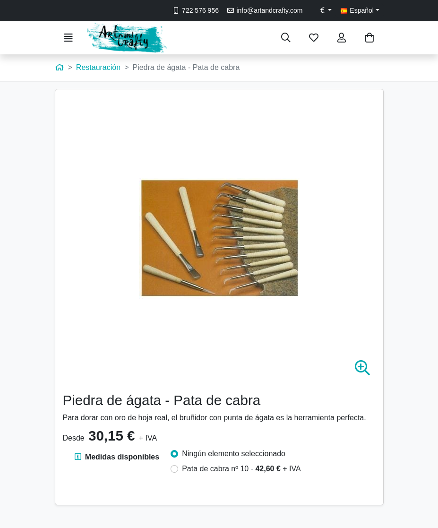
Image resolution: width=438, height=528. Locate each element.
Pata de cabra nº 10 (241, 469)
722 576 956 (195, 10)
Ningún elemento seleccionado (233, 454)
